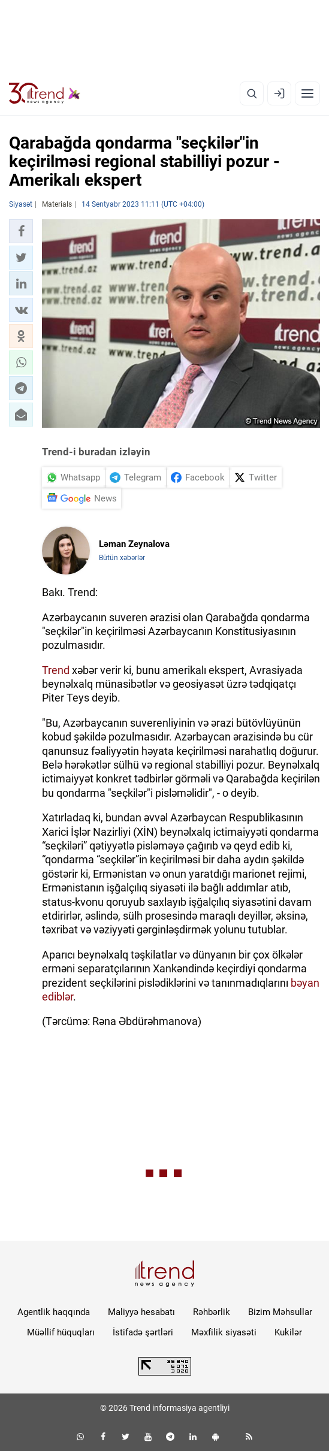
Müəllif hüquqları (61, 1332)
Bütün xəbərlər (122, 558)
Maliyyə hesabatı (141, 1312)
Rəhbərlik (211, 1312)
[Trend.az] (44, 93)
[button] (21, 231)
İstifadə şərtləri (143, 1332)
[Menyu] (307, 93)
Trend (56, 670)
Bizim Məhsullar (280, 1312)
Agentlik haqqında (53, 1312)
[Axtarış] (252, 93)
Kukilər (288, 1332)
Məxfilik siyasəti (223, 1332)
